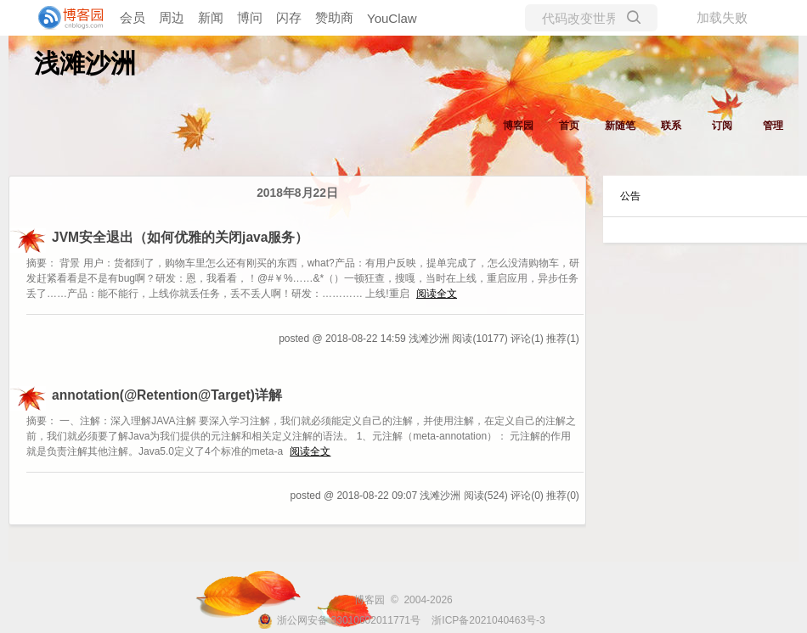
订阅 (722, 126)
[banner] (68, 18)
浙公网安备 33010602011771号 (338, 620)
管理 (773, 126)
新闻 (210, 17)
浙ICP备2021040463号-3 (488, 620)
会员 (132, 17)
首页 (569, 126)
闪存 (289, 17)
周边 (171, 17)
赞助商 (334, 17)
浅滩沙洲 (85, 63)
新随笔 (620, 126)
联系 (671, 126)
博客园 (518, 126)
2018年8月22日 (297, 193)
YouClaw (392, 18)
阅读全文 (436, 294)
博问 (249, 17)
